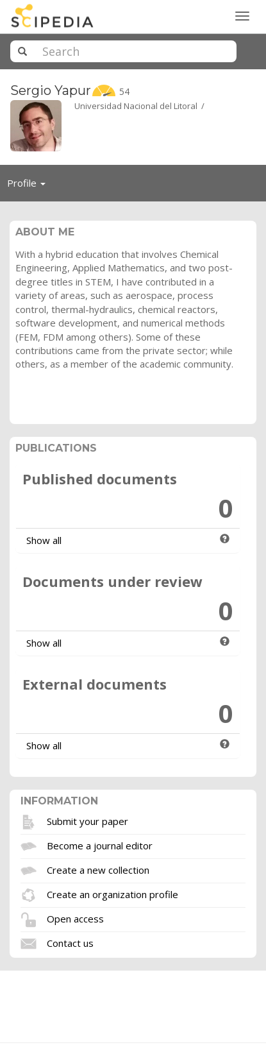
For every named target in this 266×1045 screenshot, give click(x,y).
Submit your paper (87, 820)
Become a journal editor (100, 844)
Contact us (70, 942)
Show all (44, 540)
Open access (75, 918)
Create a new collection (98, 869)
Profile (30, 186)
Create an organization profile (112, 893)
